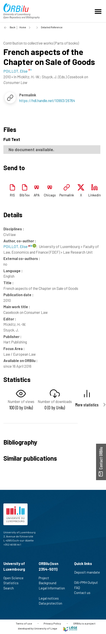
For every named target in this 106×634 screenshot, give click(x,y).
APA (37, 195)
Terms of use (24, 623)
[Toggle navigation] (99, 11)
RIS (12, 195)
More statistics (87, 404)
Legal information (52, 590)
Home (22, 27)
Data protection (52, 603)
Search (10, 588)
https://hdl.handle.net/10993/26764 (47, 100)
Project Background (49, 580)
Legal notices (51, 598)
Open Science (15, 578)
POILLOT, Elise (17, 246)
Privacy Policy (52, 623)
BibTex (24, 195)
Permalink (66, 195)
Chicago (50, 195)
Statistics (12, 583)
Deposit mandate (87, 574)
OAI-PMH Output (88, 582)
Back (12, 27)
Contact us (84, 593)
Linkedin (94, 195)
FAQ (79, 588)
